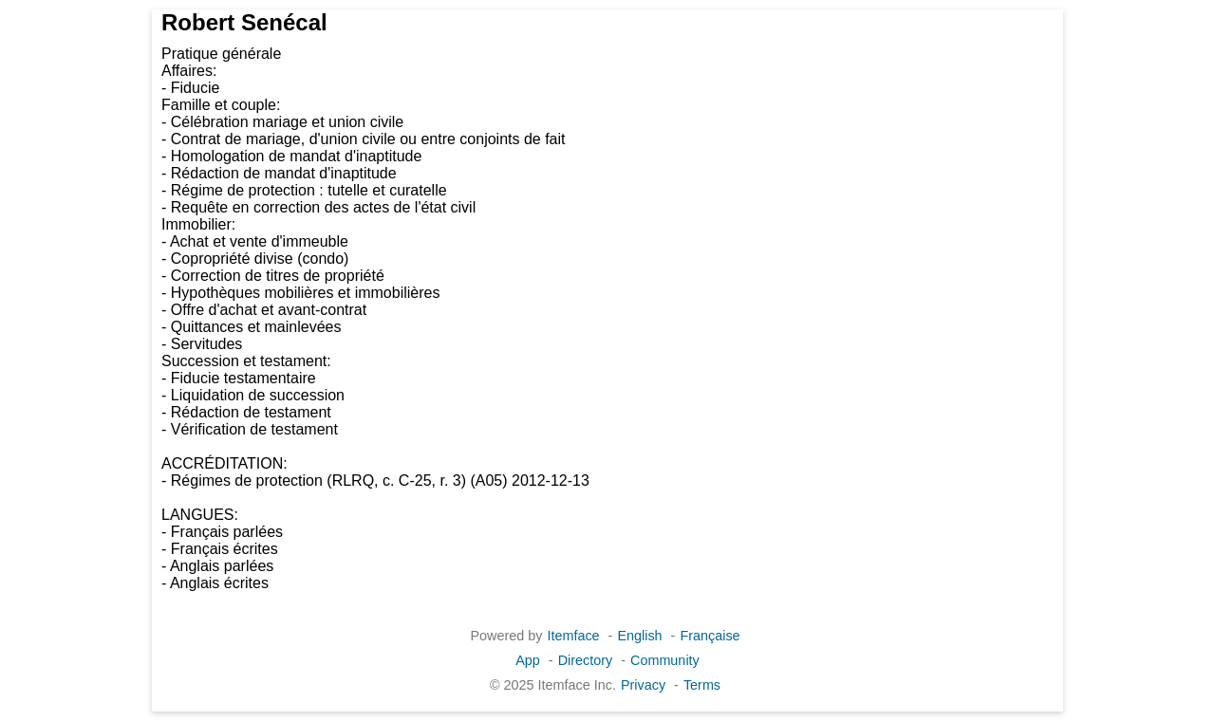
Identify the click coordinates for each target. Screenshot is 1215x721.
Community (665, 660)
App (527, 660)
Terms (701, 685)
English (639, 635)
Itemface (573, 635)
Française (709, 635)
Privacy (643, 685)
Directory (585, 660)
